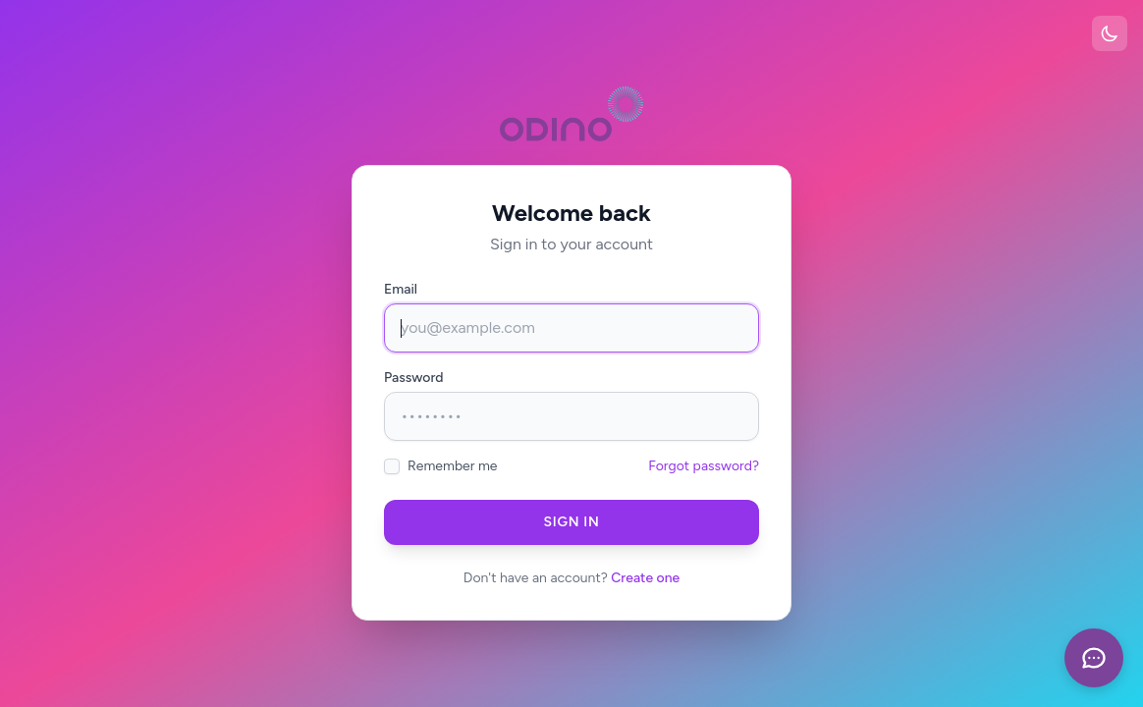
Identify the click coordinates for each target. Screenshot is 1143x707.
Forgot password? (703, 466)
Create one (645, 578)
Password (414, 377)
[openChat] (1093, 657)
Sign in (572, 522)
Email (400, 289)
